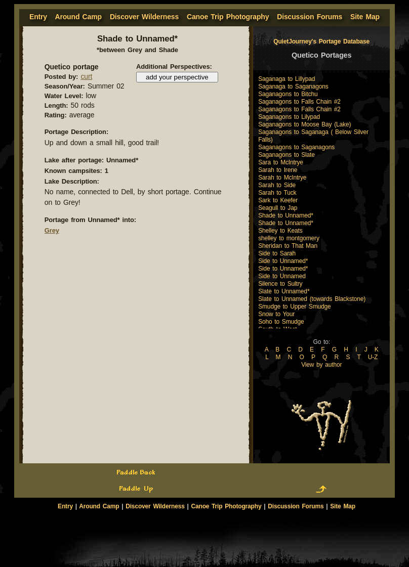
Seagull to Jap (277, 207)
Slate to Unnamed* (283, 291)
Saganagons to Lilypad (289, 116)
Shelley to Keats (280, 230)
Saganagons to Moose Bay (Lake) (304, 124)
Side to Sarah (277, 253)
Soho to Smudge (281, 321)
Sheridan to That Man (287, 245)
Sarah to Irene (277, 169)
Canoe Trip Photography (228, 17)
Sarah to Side (277, 185)
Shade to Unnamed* (285, 215)
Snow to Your (276, 314)
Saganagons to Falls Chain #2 (299, 101)
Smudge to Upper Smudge (294, 306)
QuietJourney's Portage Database (321, 41)
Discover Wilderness (144, 17)
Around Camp (78, 17)
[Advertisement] (204, 527)
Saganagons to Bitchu (287, 94)
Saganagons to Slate (286, 154)
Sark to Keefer (278, 200)
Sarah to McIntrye (282, 177)
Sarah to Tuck (277, 192)
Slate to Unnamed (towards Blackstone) (311, 298)
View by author (321, 364)
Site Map (365, 17)
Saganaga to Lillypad (286, 78)
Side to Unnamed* (283, 261)
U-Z (373, 357)
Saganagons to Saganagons (296, 147)
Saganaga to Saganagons (293, 86)
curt (86, 76)
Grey (52, 230)
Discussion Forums (309, 17)
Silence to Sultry (280, 283)
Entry (65, 506)
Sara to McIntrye (280, 162)
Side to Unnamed (282, 276)
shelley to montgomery (288, 238)
